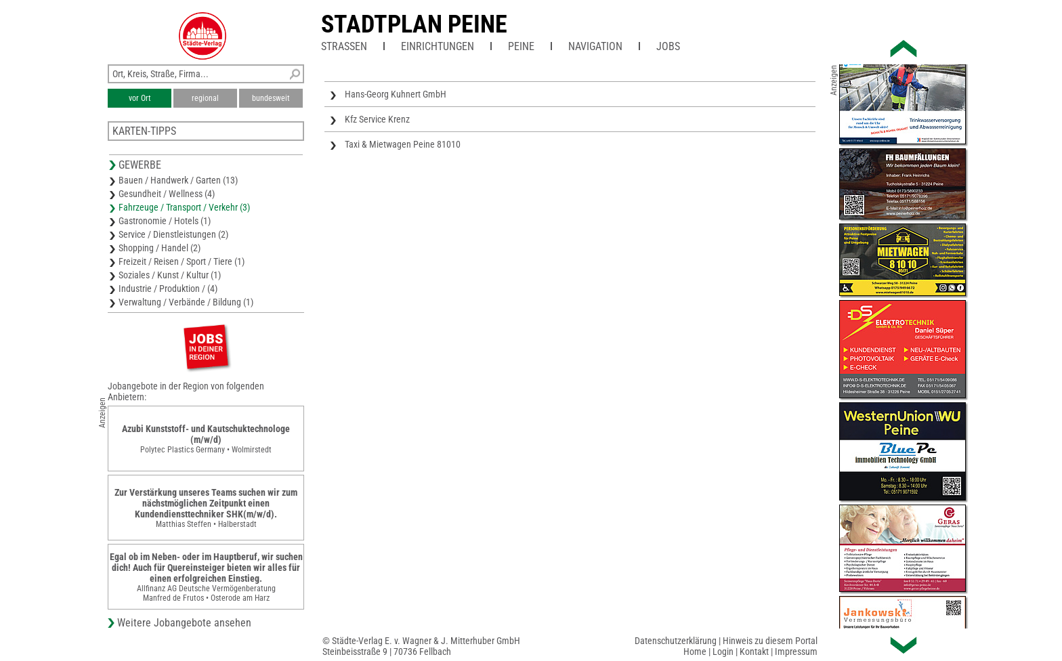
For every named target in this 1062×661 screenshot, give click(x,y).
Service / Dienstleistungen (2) (173, 234)
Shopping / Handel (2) (159, 247)
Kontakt (754, 651)
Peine (521, 46)
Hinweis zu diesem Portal (770, 640)
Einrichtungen (437, 46)
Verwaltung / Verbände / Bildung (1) (186, 302)
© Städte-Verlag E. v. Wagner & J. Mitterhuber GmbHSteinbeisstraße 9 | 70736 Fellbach (421, 646)
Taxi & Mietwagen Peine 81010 (403, 144)
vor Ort (140, 98)
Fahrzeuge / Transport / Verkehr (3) (184, 207)
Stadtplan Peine (414, 24)
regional (205, 98)
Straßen (344, 46)
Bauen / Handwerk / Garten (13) (178, 180)
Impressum (796, 651)
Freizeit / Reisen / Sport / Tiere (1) (182, 261)
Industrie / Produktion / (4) (168, 288)
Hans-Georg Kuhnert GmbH (395, 94)
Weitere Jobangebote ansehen (184, 622)
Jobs (668, 46)
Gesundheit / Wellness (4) (167, 193)
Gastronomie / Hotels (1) (165, 220)
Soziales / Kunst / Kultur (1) (170, 275)
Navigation (595, 46)
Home (694, 651)
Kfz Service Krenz (377, 119)
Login (723, 651)
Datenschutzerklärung (676, 640)
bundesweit (271, 98)
